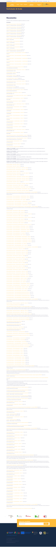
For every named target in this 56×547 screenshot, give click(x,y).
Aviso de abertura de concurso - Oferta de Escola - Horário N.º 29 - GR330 (17, 268)
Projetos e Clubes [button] (39, 5)
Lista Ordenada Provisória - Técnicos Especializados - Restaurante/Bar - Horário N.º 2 (19, 238)
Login (48, 1)
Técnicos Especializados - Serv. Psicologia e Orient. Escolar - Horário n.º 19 (17, 95)
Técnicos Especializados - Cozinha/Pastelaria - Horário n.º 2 (15, 435)
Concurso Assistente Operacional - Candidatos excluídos (15, 465)
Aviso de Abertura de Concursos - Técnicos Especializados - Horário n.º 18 (17, 135)
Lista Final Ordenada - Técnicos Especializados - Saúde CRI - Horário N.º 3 (17, 278)
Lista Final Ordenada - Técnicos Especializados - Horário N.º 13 (15, 115)
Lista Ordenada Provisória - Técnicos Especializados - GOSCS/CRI (16, 52)
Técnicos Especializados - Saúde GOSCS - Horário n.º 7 (14, 443)
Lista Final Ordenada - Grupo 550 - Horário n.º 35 (14, 166)
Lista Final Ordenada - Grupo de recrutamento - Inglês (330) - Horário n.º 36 (17, 303)
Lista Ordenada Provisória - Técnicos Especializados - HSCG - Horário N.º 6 (17, 245)
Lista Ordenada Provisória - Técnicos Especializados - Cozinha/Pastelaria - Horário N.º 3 (19, 240)
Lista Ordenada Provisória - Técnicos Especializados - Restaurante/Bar (17, 55)
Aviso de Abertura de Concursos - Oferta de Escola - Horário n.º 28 (16, 84)
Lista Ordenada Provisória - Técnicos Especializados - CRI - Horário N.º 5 (17, 243)
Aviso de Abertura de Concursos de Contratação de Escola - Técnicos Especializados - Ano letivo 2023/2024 (22, 206)
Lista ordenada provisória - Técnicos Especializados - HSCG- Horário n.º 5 (17, 290)
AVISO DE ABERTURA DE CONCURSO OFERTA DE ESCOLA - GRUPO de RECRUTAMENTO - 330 (19, 306)
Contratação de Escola (15, 9)
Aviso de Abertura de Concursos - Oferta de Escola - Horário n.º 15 (16, 129)
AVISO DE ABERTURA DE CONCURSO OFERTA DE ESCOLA (14, 321)
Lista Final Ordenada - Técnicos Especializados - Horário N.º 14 (15, 118)
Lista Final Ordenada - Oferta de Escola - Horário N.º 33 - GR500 (16, 262)
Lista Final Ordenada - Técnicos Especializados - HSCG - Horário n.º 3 (16, 199)
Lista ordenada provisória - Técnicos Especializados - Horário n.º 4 (16, 362)
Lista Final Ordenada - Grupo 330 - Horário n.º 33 (13, 171)
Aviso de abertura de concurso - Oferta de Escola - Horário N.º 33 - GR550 (17, 264)
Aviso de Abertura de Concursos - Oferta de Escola (14, 24)
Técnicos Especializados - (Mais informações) (13, 146)
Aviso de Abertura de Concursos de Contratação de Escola (15, 67)
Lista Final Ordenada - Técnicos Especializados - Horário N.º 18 (15, 98)
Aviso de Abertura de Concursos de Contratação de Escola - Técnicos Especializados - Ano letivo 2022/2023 (22, 247)
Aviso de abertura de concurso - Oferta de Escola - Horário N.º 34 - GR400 (17, 169)
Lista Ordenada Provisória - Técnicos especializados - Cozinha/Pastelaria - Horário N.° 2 (19, 201)
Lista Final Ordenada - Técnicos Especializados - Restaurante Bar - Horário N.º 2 (18, 276)
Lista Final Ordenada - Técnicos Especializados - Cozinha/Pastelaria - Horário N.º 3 (18, 229)
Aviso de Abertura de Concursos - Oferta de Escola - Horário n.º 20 (16, 104)
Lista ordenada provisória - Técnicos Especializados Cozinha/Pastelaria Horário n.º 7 (19, 297)
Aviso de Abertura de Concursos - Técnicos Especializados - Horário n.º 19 (17, 138)
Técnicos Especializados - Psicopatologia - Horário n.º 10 (15, 452)
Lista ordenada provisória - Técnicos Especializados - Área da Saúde (16, 341)
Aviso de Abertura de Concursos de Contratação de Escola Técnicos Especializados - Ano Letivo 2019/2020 (22, 407)
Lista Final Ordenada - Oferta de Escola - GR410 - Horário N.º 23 (16, 219)
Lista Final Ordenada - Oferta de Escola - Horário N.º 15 (14, 101)
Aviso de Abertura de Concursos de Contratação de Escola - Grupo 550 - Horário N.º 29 (19, 214)
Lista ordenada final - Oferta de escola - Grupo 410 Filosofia (15, 327)
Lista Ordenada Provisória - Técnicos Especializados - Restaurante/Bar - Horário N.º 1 (19, 236)
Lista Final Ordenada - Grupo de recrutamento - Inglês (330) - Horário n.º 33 (17, 310)
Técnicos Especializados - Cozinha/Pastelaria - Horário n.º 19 (15, 411)
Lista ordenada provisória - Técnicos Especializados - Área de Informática (17, 343)
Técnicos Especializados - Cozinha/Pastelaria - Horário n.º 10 (15, 124)
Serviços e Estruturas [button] (31, 5)
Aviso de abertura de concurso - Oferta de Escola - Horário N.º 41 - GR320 (17, 254)
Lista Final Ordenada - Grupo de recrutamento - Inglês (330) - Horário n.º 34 (18, 312)
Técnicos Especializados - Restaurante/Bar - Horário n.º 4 (15, 473)
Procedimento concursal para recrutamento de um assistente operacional (17, 387)
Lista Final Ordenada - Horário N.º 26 (12, 75)
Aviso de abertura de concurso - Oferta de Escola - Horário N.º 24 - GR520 (17, 273)
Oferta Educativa (27, 1)
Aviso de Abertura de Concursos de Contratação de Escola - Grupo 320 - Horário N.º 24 (19, 217)
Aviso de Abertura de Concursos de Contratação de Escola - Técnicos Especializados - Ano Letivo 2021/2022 (22, 299)
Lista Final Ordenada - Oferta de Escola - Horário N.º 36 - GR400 (16, 259)
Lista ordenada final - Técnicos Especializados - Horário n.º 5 (15, 355)
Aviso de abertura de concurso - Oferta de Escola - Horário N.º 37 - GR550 (17, 257)
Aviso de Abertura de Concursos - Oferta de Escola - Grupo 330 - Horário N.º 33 (18, 173)
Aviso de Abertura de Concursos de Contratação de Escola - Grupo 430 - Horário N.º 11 (19, 224)
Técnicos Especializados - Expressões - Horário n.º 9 (14, 449)
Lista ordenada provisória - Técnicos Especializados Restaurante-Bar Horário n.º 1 (18, 292)
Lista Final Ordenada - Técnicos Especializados (13, 38)
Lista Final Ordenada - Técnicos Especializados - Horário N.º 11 (15, 132)
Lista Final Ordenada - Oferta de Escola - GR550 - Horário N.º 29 (16, 212)
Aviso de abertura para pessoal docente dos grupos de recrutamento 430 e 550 (18, 335)
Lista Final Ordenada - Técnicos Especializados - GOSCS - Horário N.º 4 (17, 280)
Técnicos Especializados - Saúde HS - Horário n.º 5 (14, 438)
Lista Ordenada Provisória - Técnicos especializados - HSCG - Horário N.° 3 (17, 203)
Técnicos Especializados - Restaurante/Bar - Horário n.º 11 (15, 141)
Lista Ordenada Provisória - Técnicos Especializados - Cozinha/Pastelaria (17, 58)
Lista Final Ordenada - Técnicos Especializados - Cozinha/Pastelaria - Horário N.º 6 (18, 283)
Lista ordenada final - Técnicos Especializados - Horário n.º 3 (15, 352)
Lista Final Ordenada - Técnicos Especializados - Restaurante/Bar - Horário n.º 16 (18, 187)
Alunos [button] (21, 4)
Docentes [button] (25, 4)
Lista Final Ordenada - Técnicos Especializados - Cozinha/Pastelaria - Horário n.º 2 (18, 198)
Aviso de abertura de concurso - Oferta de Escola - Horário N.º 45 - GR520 (17, 250)
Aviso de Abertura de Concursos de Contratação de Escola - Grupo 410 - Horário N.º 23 (19, 221)
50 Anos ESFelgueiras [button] (12, 5)
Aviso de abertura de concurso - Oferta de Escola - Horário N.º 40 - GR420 (17, 252)
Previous (5, 516)
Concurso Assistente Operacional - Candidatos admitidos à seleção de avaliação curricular (20, 460)
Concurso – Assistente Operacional (12, 414)
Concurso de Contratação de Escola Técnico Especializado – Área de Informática (18, 345)
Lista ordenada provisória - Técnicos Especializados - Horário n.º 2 (16, 359)
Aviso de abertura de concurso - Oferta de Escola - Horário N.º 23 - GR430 (17, 271)
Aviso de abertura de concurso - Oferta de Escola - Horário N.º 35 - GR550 (17, 168)
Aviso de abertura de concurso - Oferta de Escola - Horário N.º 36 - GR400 (17, 261)
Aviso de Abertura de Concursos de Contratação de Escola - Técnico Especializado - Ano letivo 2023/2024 (22, 192)
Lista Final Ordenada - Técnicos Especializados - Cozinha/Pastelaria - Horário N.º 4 (18, 231)
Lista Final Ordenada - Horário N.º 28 (12, 72)
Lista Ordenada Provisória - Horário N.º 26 (12, 78)
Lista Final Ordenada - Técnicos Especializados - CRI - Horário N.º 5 (16, 233)
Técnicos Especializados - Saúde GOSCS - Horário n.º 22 (15, 401)
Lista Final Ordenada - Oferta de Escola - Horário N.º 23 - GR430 (16, 269)
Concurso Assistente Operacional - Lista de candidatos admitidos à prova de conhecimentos (20, 455)
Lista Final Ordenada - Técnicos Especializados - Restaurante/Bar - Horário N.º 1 (18, 226)
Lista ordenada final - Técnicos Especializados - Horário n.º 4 (15, 353)
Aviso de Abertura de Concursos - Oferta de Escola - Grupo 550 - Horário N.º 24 (18, 183)
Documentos (32, 1)
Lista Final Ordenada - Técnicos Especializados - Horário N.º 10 (15, 112)
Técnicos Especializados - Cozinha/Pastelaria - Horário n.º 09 (15, 121)
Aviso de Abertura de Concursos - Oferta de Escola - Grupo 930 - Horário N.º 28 (18, 180)
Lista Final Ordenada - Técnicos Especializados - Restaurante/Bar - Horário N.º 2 (18, 228)
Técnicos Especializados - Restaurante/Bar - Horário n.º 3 (15, 470)
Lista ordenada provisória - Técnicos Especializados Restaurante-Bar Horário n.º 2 (18, 294)
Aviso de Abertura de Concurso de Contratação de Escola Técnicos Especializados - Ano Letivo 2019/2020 (22, 428)
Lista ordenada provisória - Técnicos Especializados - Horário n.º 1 (16, 357)
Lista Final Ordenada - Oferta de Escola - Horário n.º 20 (14, 92)
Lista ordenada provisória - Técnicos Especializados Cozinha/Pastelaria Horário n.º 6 (19, 295)
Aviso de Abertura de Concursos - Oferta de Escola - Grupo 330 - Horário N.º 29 (18, 178)
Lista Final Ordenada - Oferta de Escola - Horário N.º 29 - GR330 (16, 266)
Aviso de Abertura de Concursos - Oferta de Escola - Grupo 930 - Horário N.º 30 (18, 176)
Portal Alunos (45, 1)
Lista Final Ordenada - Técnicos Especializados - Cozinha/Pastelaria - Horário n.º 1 (18, 196)
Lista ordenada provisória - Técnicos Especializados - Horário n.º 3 (16, 360)
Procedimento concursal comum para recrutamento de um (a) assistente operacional (19, 508)
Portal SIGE (40, 1)
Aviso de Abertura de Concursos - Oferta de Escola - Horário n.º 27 (16, 81)
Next (50, 516)
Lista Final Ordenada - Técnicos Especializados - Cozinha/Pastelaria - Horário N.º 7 (18, 285)
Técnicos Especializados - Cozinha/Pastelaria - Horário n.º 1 (15, 432)
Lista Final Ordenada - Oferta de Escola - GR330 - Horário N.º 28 (16, 210)
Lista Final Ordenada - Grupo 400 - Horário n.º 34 (14, 164)
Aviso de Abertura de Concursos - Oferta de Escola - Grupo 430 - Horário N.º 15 (18, 190)
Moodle (36, 1)
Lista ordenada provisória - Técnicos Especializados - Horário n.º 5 (16, 364)
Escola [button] (18, 4)
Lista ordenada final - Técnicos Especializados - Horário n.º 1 (15, 348)
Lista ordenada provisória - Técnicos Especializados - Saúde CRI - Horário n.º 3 (18, 287)
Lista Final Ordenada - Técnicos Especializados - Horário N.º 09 (15, 109)
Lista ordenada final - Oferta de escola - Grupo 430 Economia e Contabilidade (18, 318)
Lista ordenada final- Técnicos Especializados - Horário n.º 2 (15, 350)
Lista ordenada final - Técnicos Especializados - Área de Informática (16, 338)
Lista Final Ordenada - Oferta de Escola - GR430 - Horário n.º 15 (16, 185)
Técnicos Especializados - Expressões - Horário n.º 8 (14, 446)
